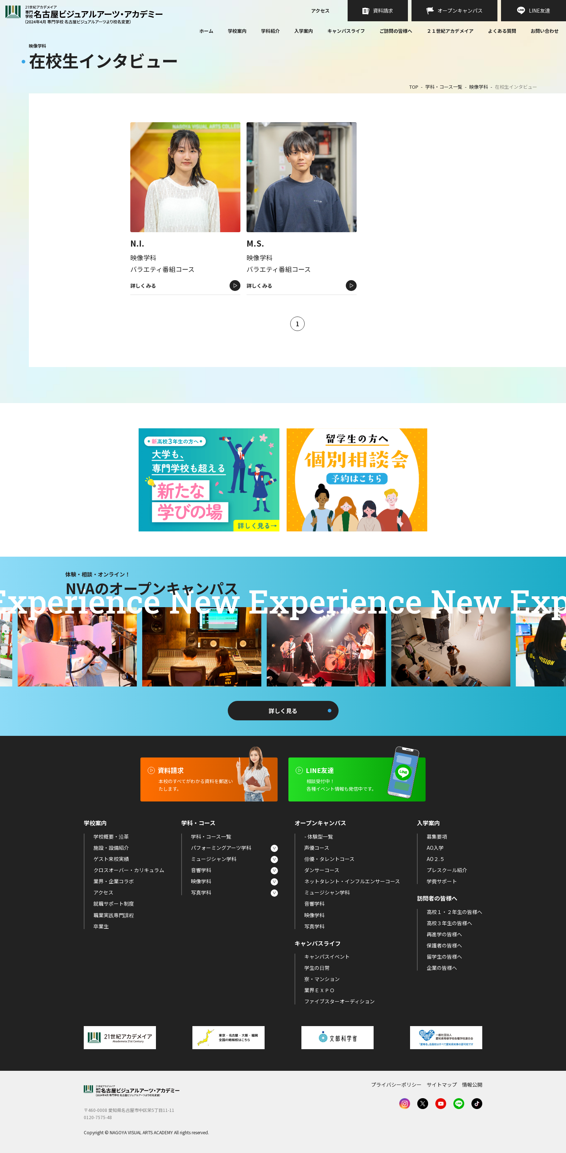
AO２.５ (436, 858)
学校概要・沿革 (111, 836)
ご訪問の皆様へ (395, 30)
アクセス (320, 11)
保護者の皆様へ (444, 945)
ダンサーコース (321, 870)
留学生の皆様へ (444, 956)
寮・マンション (322, 978)
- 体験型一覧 (318, 836)
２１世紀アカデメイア (450, 30)
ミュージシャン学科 (213, 859)
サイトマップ (442, 1084)
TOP (413, 86)
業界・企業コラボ (113, 881)
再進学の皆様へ (444, 934)
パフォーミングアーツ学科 (221, 848)
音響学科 (201, 870)
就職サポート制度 (113, 903)
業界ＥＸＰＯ (319, 990)
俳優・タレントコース (329, 858)
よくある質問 (502, 31)
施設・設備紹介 (111, 847)
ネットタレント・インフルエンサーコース (352, 881)
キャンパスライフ (346, 30)
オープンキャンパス (320, 822)
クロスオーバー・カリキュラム (128, 870)
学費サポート (442, 881)
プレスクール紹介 (447, 870)
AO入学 (435, 847)
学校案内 (237, 30)
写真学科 (201, 892)
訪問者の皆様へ (437, 898)
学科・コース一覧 (443, 86)
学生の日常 (317, 967)
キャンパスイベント (327, 956)
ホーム (206, 31)
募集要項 (437, 836)
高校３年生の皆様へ (449, 923)
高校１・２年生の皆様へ (454, 911)
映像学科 (478, 86)
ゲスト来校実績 (111, 858)
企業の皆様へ (442, 967)
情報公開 (472, 1084)
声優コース (316, 847)
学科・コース (198, 822)
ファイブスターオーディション (339, 1001)
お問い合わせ (545, 31)
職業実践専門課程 (113, 915)
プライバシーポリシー (396, 1084)
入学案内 (303, 30)
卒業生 (101, 926)
